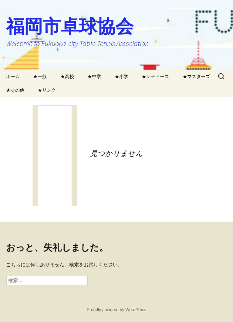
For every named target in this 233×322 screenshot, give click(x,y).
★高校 (67, 76)
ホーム (13, 76)
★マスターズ (196, 76)
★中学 (94, 76)
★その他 (15, 90)
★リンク (47, 90)
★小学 (121, 76)
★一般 (40, 76)
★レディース (155, 76)
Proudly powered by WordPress (117, 309)
